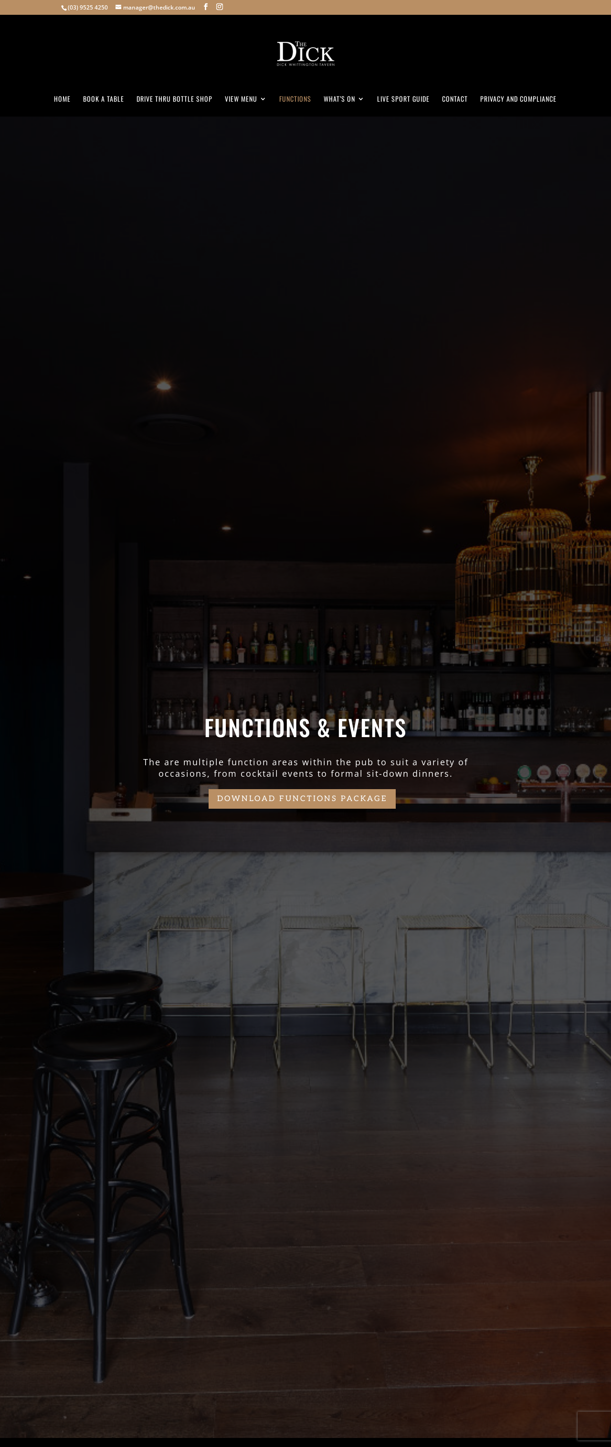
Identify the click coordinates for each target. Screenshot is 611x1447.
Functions (295, 99)
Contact (455, 99)
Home (62, 99)
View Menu (241, 99)
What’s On (339, 99)
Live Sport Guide (403, 99)
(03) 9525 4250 (88, 7)
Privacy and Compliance (518, 99)
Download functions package (302, 798)
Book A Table (103, 99)
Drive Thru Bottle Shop (174, 99)
